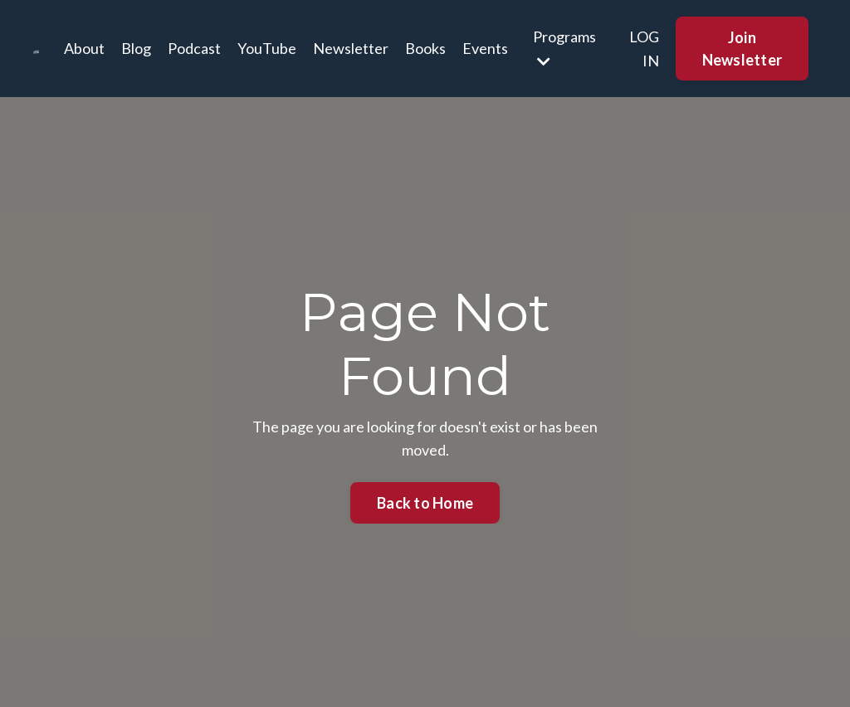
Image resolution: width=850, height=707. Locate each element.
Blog (136, 48)
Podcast (194, 48)
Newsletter (350, 48)
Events (485, 48)
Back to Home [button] (425, 503)
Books (425, 48)
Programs (564, 48)
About (84, 48)
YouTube (266, 48)
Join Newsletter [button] (742, 48)
